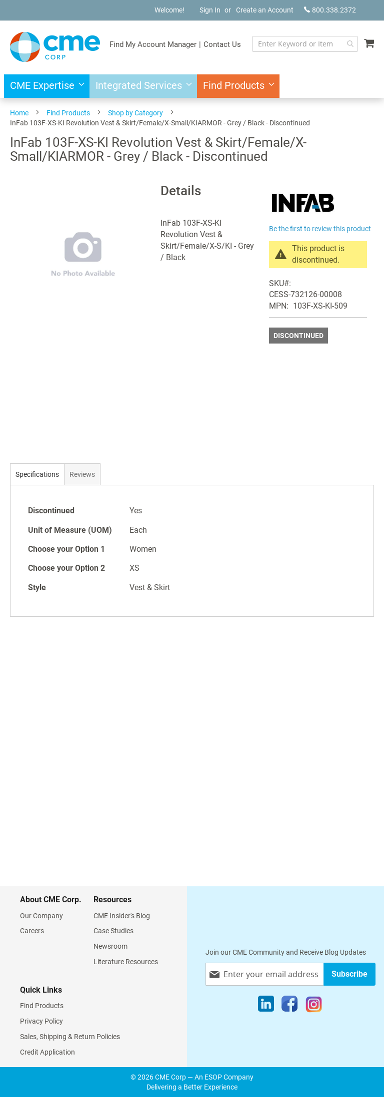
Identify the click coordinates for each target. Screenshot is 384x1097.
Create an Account (265, 10)
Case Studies (114, 931)
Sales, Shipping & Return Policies (70, 1037)
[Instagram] (313, 1006)
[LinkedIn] (266, 1006)
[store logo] (55, 47)
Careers (32, 931)
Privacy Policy (41, 1021)
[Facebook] (290, 1006)
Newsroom (111, 946)
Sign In (210, 10)
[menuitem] (44, 86)
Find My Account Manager (153, 44)
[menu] (192, 86)
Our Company (41, 916)
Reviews (82, 474)
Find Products (68, 113)
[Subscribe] (350, 974)
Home (19, 113)
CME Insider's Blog (122, 916)
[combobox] (305, 44)
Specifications (37, 474)
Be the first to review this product (320, 229)
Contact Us (222, 44)
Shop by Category (135, 113)
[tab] (37, 474)
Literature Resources (126, 962)
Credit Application (47, 1052)
